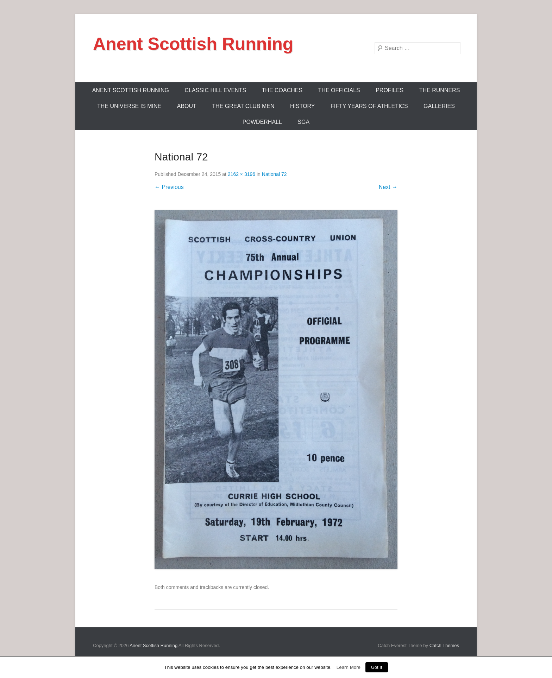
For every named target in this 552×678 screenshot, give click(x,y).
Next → (388, 187)
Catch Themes (444, 645)
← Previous (169, 187)
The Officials (339, 90)
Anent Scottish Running (193, 44)
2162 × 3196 (241, 174)
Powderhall (262, 122)
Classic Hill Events (215, 90)
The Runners (439, 90)
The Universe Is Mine (129, 106)
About (186, 106)
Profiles (389, 90)
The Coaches (282, 90)
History (302, 106)
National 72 (274, 174)
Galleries (439, 106)
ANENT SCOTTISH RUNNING (130, 90)
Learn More (348, 667)
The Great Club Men (243, 106)
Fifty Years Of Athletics (369, 106)
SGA (303, 122)
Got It (376, 667)
